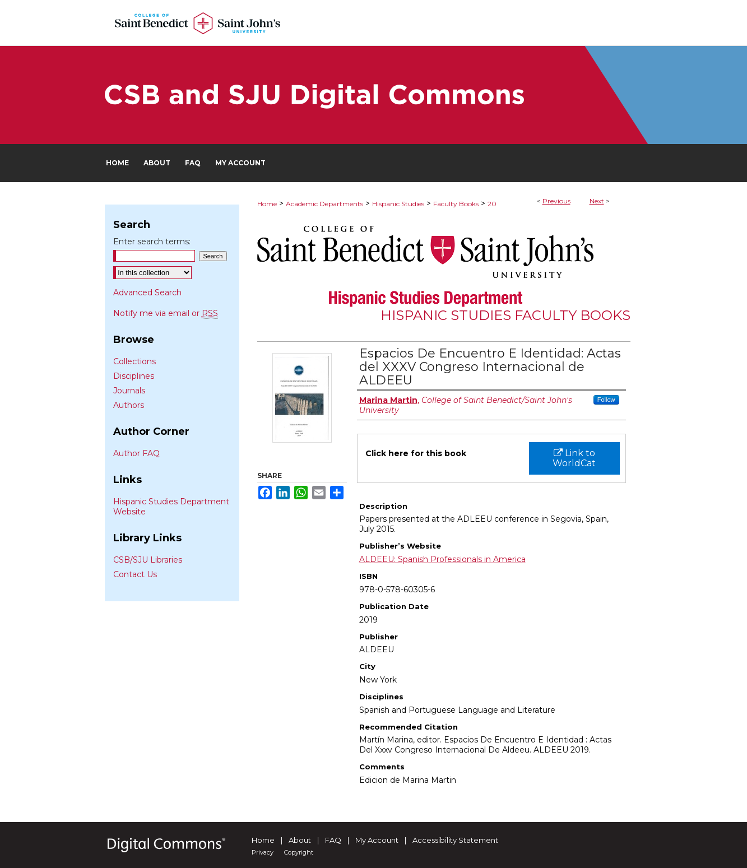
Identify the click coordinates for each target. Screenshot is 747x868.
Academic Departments (324, 203)
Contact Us (135, 574)
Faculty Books (456, 203)
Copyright (298, 852)
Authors (128, 405)
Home (267, 203)
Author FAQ (136, 453)
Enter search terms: (152, 241)
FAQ (333, 839)
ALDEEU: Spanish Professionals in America (442, 559)
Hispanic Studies (398, 203)
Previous (556, 201)
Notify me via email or (165, 313)
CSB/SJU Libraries (147, 560)
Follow (606, 399)
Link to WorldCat (574, 458)
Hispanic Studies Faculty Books (505, 315)
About (300, 839)
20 (492, 203)
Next (597, 201)
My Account (376, 839)
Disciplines (133, 376)
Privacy (262, 852)
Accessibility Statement (455, 839)
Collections (134, 361)
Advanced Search (147, 292)
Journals (129, 391)
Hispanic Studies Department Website (171, 506)
